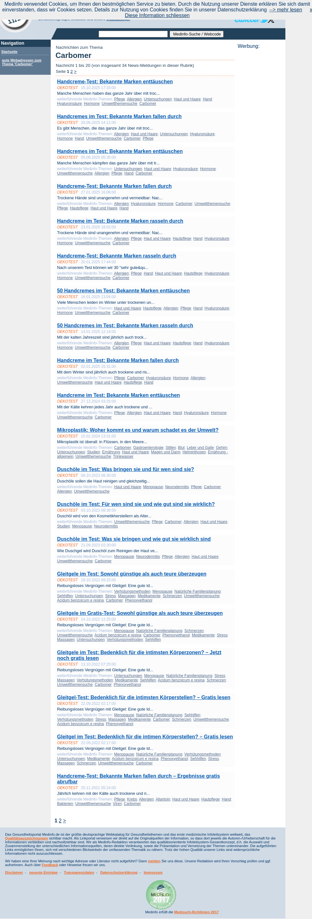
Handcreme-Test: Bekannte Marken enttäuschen (115, 81)
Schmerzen (172, 596)
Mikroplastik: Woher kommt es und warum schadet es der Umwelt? (137, 430)
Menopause (153, 487)
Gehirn (221, 447)
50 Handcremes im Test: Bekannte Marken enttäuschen (123, 290)
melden (154, 861)
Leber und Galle (200, 447)
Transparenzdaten (79, 872)
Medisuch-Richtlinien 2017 (196, 912)
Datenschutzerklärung (119, 872)
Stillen (171, 447)
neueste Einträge (43, 872)
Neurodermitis (177, 487)
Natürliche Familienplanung (197, 591)
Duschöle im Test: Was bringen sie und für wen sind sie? (125, 469)
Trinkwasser (123, 456)
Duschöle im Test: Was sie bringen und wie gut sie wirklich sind (134, 539)
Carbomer (147, 103)
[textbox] (133, 34)
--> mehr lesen (285, 9)
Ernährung (111, 452)
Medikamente (149, 596)
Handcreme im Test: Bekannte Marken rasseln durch (120, 221)
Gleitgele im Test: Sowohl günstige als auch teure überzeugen (131, 574)
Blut (181, 447)
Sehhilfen (65, 596)
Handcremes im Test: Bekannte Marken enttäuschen (120, 151)
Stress (110, 596)
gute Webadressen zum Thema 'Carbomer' (22, 62)
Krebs (132, 799)
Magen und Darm (165, 452)
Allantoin (163, 799)
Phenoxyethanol (138, 600)
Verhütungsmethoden (132, 591)
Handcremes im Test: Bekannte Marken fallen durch (119, 116)
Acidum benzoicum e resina (80, 600)
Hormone (92, 103)
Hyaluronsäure (69, 103)
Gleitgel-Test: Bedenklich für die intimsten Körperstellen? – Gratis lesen (144, 697)
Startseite (9, 52)
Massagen (126, 596)
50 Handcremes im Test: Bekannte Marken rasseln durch (125, 325)
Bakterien (65, 803)
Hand (207, 99)
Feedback (50, 865)
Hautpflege (79, 208)
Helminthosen (194, 452)
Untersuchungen (158, 99)
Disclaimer (14, 872)
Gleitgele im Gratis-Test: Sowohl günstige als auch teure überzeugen (140, 613)
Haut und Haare (187, 99)
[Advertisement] (260, 144)
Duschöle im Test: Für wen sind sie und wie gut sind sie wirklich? (136, 504)
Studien (93, 452)
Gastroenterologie (148, 447)
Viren (117, 803)
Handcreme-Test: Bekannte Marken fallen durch (114, 186)
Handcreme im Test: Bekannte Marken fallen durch (118, 360)
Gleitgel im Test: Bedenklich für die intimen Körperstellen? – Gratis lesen (145, 736)
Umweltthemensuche (119, 103)
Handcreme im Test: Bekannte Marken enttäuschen (118, 395)
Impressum (153, 872)
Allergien (134, 99)
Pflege (119, 99)
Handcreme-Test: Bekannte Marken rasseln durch (116, 255)
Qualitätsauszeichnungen (26, 838)
